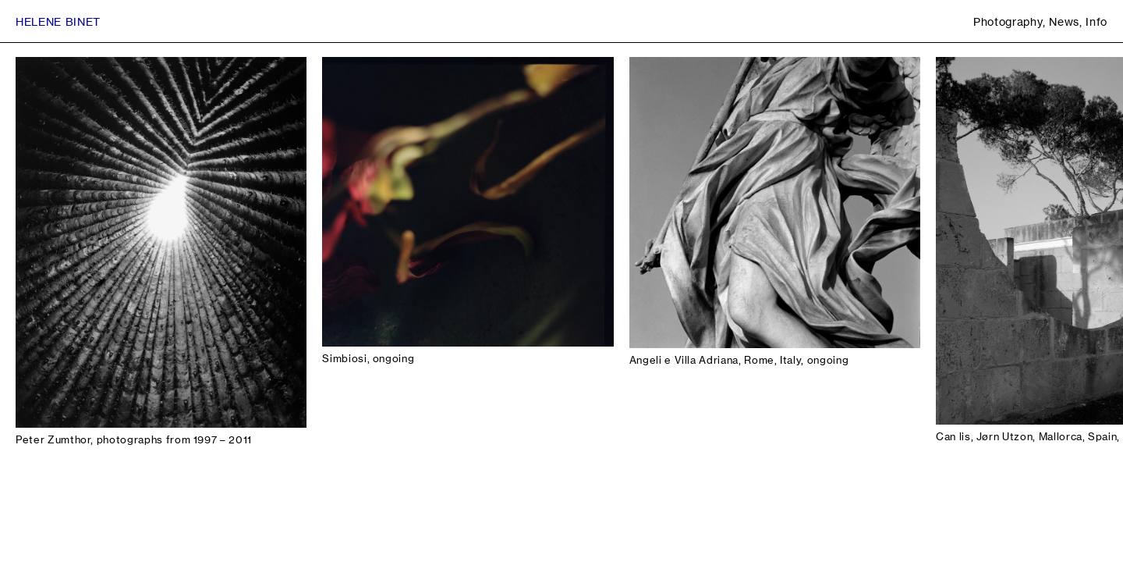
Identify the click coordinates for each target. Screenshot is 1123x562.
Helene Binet (58, 21)
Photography (1008, 21)
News (1064, 21)
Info (1096, 21)
